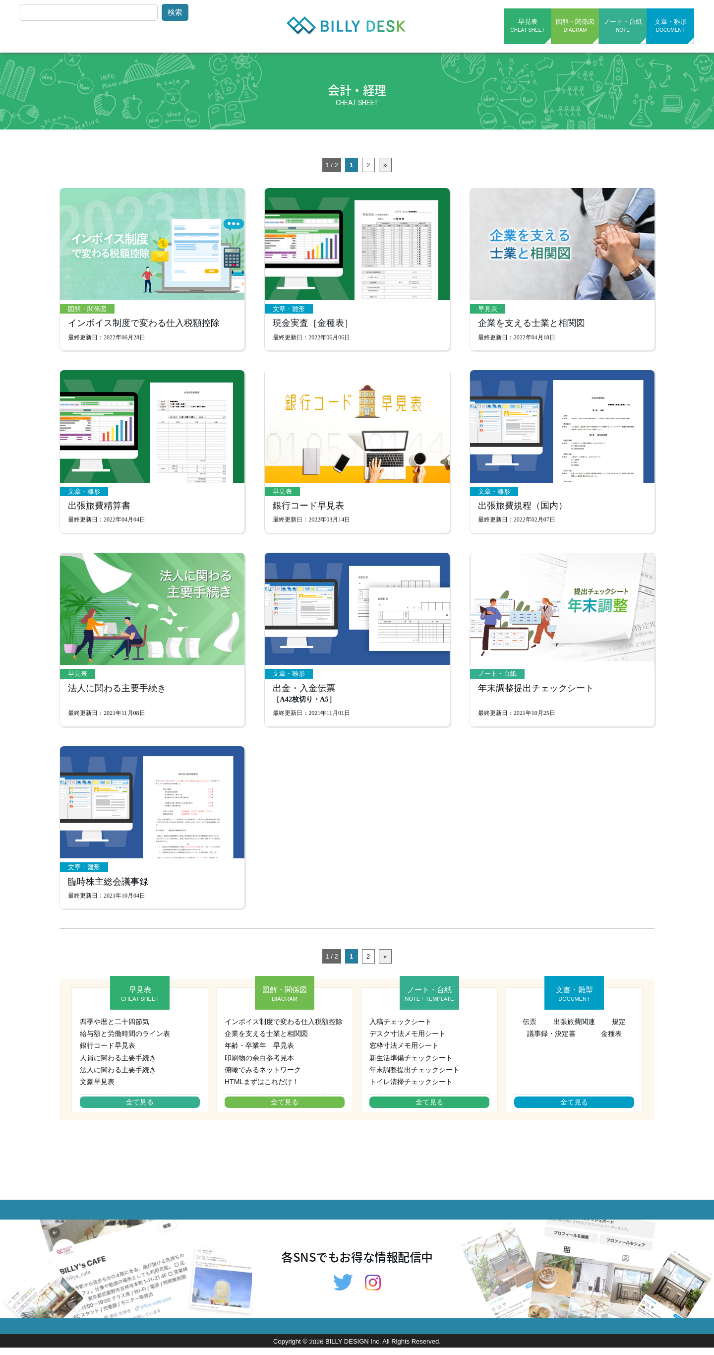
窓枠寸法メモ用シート (404, 1053)
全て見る (140, 1109)
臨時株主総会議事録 (108, 889)
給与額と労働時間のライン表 (125, 1041)
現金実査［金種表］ (313, 325)
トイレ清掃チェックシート (411, 1089)
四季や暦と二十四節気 (114, 1028)
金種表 (611, 1041)
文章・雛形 (670, 25)
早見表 (527, 25)
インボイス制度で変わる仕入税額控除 (144, 325)
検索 (175, 12)
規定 (619, 1028)
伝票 (529, 1028)
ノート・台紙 (623, 25)
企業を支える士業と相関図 (531, 325)
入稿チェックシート (400, 1028)
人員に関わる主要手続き (118, 1065)
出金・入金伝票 (304, 699)
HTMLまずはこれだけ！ (262, 1089)
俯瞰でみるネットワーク (263, 1077)
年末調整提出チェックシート (536, 693)
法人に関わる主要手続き (117, 693)
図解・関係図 (575, 25)
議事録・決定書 (551, 1041)
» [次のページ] (385, 165)
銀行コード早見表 (308, 509)
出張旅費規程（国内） (522, 509)
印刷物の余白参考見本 (259, 1065)
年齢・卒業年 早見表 (259, 1053)
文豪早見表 (97, 1089)
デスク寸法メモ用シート (407, 1041)
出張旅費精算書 (99, 509)
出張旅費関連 (574, 1028)
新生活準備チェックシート (411, 1065)
